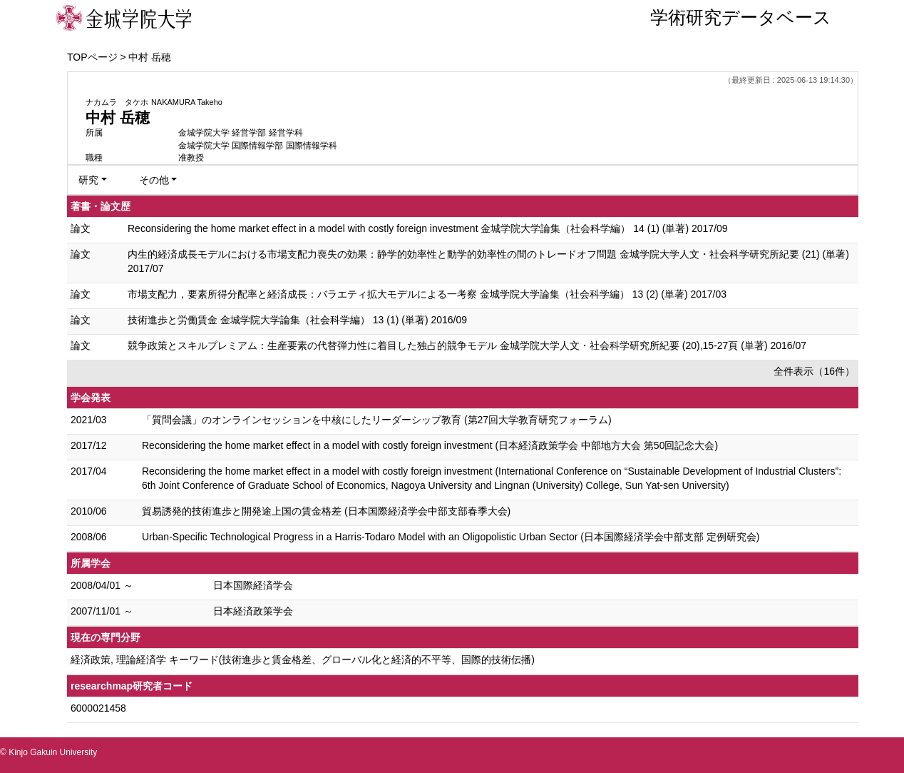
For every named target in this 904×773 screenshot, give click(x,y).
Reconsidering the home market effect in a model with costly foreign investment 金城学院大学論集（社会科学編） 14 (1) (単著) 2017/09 (428, 228)
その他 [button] (154, 180)
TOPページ (92, 57)
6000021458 (98, 708)
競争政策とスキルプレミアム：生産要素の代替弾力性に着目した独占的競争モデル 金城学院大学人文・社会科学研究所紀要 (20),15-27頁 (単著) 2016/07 (467, 345)
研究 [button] (88, 180)
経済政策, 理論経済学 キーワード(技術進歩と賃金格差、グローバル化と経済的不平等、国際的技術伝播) (303, 659)
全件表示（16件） (814, 371)
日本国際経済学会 (253, 585)
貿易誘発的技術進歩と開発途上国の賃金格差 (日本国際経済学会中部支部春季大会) (326, 511)
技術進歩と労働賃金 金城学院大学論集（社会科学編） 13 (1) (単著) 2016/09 (297, 319)
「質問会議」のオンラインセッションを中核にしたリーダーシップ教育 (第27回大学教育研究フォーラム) (377, 419)
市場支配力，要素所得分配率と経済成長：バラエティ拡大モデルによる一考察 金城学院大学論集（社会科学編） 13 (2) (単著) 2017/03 (427, 294)
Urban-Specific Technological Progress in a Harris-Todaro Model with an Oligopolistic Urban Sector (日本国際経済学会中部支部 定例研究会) (450, 536)
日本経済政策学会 (253, 611)
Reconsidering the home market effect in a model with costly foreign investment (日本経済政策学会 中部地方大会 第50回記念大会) (430, 445)
